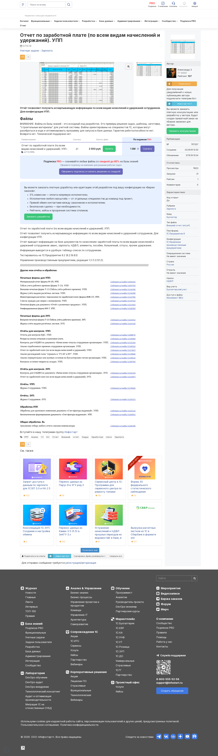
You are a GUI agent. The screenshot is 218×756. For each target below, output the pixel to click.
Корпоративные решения (88, 672)
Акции (74, 636)
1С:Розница (122, 646)
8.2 (47, 437)
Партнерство (78, 659)
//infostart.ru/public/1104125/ (123, 281)
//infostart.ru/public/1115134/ (123, 342)
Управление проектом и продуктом (84, 603)
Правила (161, 632)
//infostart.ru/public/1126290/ (123, 308)
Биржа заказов (171, 598)
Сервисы (75, 645)
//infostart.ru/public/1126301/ (123, 414)
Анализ (34, 437)
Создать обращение (172, 690)
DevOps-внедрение (37, 686)
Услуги (74, 650)
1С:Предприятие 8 (176, 233)
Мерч (165, 609)
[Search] (176, 578)
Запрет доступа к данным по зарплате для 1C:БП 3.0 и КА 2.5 (36, 485)
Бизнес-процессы (81, 597)
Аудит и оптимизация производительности (38, 698)
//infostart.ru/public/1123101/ (123, 320)
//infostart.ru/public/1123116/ (123, 323)
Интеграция (32, 660)
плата (109, 437)
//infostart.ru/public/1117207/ (123, 350)
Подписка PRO (34, 628)
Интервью (31, 606)
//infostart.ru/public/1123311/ (123, 399)
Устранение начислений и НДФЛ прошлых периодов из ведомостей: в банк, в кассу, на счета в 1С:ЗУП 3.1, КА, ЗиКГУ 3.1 (108, 537)
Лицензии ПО (78, 681)
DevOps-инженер (126, 606)
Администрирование (37, 656)
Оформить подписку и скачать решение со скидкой (91, 171)
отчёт (76, 437)
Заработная (97, 437)
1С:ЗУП (120, 651)
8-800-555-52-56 (167, 679)
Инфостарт (71, 432)
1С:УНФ (120, 637)
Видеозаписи (170, 593)
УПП (26, 437)
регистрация (72, 562)
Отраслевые (78, 685)
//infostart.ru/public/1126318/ (123, 426)
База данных (33, 651)
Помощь (161, 637)
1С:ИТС (74, 641)
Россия (170, 264)
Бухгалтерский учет (177, 289)
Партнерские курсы (128, 611)
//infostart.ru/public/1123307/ (123, 376)
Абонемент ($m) (175, 297)
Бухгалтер (172, 217)
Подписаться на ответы (33, 556)
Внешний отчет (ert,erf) (178, 225)
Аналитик (121, 597)
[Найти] (194, 578)
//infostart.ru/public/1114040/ (123, 338)
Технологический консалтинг (42, 691)
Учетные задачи (35, 637)
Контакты (162, 646)
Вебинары (76, 664)
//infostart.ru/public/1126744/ (123, 361)
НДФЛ (170, 281)
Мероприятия (170, 588)
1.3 (42, 437)
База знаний (34, 623)
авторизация (88, 562)
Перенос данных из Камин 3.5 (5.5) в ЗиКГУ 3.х (70, 531)
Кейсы (74, 655)
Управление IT (79, 614)
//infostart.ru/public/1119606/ (123, 354)
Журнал (31, 588)
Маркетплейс (125, 619)
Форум (166, 604)
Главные (30, 597)
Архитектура (78, 619)
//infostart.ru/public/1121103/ (123, 304)
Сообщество (33, 665)
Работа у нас (164, 641)
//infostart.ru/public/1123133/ (123, 373)
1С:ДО (119, 656)
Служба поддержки (173, 655)
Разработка (32, 646)
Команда (75, 610)
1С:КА (119, 632)
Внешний (66, 437)
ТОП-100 (30, 611)
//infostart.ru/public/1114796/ (123, 297)
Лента (29, 601)
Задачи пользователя (38, 642)
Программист (124, 592)
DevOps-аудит (34, 682)
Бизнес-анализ (79, 592)
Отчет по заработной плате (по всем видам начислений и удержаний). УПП (90, 37)
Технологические (80, 695)
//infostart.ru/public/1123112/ (123, 410)
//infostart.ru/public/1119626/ (123, 388)
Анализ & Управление (85, 588)
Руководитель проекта (130, 601)
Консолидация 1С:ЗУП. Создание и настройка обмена (36, 531)
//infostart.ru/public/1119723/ (123, 300)
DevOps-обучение (36, 677)
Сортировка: (89, 556)
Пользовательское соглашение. (40, 724)
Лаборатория (35, 673)
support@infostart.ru (169, 682)
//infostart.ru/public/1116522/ (123, 346)
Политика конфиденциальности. (79, 724)
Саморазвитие (79, 624)
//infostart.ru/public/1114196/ (123, 289)
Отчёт (55, 437)
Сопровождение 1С (84, 632)
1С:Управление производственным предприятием (176, 245)
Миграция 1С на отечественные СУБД (38, 706)
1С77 (118, 670)
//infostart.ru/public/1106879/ (123, 335)
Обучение (123, 588)
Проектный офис (128, 682)
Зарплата (119, 437)
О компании (164, 618)
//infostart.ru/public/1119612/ (123, 358)
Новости (30, 592)
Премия (30, 616)
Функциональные (35, 632)
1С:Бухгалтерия (125, 623)
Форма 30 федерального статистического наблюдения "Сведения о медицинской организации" (141, 491)
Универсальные (125, 660)
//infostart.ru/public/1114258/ (123, 293)
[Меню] (23, 4)
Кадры (85, 437)
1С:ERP (120, 628)
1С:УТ (119, 642)
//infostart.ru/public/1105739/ (123, 285)
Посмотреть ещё (89, 550)
